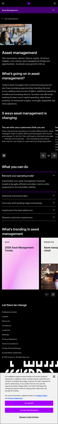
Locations (6, 330)
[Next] (53, 294)
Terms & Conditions (10, 343)
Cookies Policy (41, 395)
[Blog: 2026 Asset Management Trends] (20, 264)
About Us (6, 321)
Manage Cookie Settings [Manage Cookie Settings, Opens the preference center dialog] (29, 417)
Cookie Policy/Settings (11, 348)
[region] (29, 398)
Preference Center (9, 312)
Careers (5, 316)
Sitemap (5, 334)
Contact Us (6, 325)
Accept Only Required (29, 410)
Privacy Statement (9, 339)
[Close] (54, 376)
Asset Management (10, 10)
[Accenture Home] (29, 3)
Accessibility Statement (11, 352)
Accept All (29, 403)
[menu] (3, 3)
